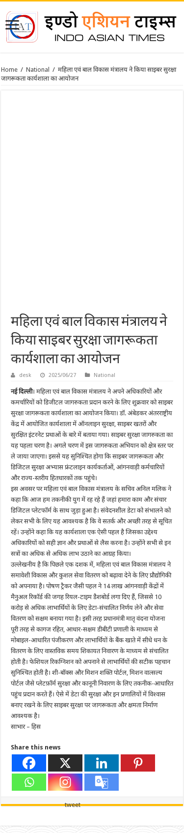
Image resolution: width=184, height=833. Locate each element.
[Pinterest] (138, 763)
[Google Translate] (101, 782)
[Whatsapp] (29, 782)
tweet (72, 804)
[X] (65, 763)
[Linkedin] (101, 763)
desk (25, 375)
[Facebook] (29, 763)
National (38, 69)
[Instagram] (65, 782)
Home (9, 69)
